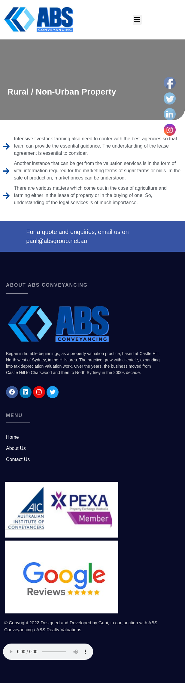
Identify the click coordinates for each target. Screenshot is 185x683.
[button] (137, 20)
